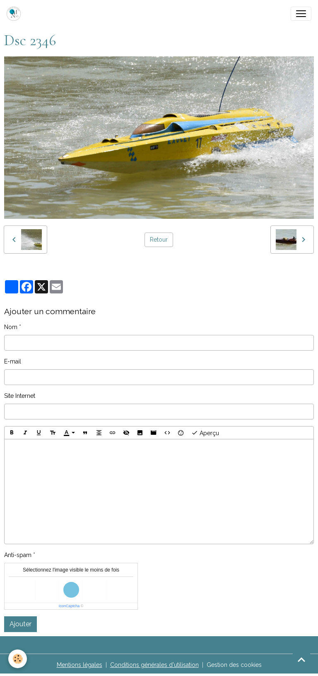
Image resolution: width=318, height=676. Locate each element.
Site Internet (19, 396)
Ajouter (20, 624)
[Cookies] (17, 658)
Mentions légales (79, 664)
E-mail (12, 361)
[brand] (15, 14)
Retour (159, 239)
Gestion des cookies (234, 664)
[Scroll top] (301, 659)
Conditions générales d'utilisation (154, 664)
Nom (10, 327)
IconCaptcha (69, 606)
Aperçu (205, 433)
